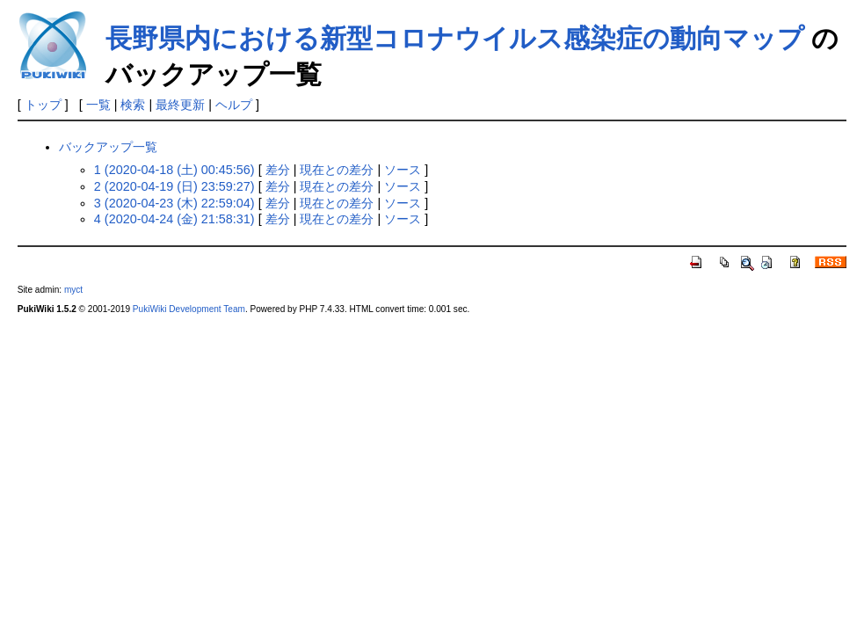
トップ (43, 105)
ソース (402, 170)
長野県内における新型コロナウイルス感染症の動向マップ (454, 38)
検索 (132, 105)
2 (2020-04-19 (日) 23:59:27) (174, 186)
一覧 (98, 105)
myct (73, 290)
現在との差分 (337, 170)
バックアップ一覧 (108, 147)
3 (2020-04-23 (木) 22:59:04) (174, 203)
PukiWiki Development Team (189, 309)
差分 (277, 170)
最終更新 (180, 105)
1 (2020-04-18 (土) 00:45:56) (174, 170)
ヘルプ (233, 105)
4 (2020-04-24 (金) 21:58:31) (174, 219)
